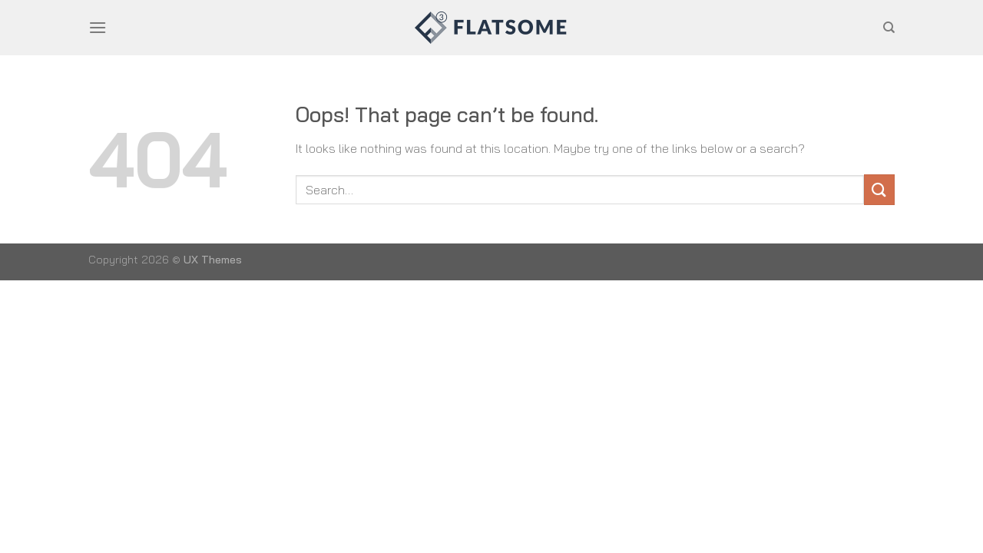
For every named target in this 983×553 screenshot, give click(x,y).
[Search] (889, 27)
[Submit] (879, 189)
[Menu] (97, 27)
